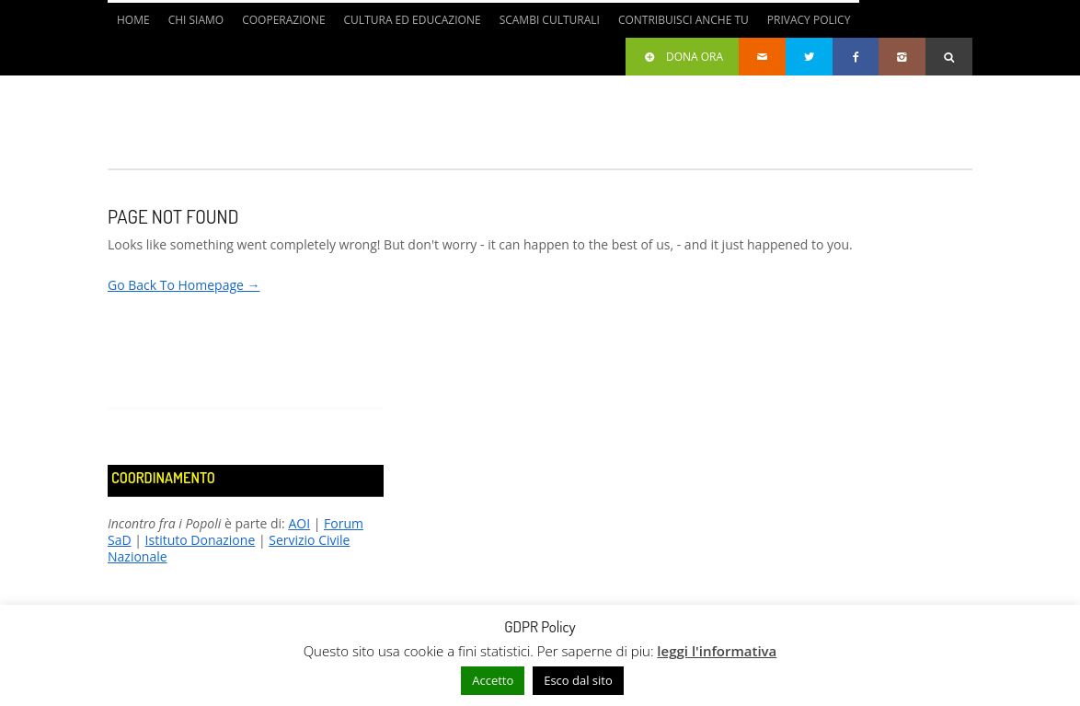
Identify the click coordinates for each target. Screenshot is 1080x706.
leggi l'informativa (716, 651)
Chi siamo (196, 20)
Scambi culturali (550, 20)
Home (133, 20)
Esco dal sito (578, 680)
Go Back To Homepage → (184, 285)
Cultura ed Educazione (412, 20)
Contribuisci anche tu (683, 20)
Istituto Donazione (200, 540)
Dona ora (682, 56)
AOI (299, 523)
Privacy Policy (809, 20)
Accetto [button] (492, 680)
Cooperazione (283, 20)
